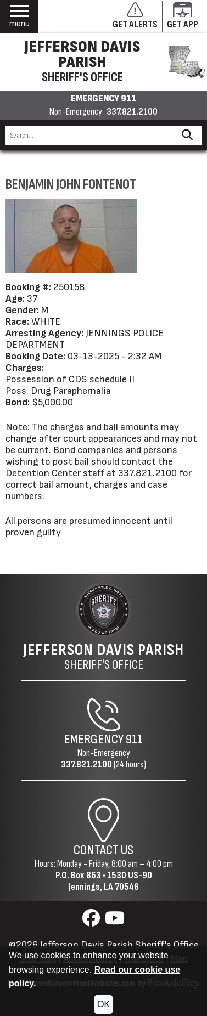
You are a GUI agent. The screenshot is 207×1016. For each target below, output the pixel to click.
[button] (19, 16)
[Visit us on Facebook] (92, 921)
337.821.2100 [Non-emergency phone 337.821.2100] (132, 111)
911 (134, 739)
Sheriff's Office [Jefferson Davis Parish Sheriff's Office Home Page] (103, 656)
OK (103, 1004)
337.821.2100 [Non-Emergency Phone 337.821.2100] (86, 764)
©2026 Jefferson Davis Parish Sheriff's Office (104, 945)
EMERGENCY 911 (103, 98)
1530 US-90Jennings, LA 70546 (110, 881)
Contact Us (103, 850)
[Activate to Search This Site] (187, 135)
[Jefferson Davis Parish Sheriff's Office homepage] (103, 62)
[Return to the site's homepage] (103, 610)
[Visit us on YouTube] (115, 921)
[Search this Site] (88, 135)
